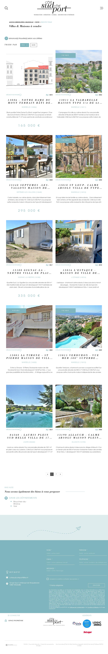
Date (34, 45)
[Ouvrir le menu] (101, 8)
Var (15, 506)
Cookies (79, 645)
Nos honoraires (60, 644)
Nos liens (90, 644)
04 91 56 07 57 (14, 572)
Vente (37, 22)
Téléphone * (84, 559)
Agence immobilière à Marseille (21, 22)
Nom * (49, 550)
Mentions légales (77, 644)
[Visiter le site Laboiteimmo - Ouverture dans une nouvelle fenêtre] (11, 645)
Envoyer (96, 585)
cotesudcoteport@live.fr (18, 578)
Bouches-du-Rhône (20, 502)
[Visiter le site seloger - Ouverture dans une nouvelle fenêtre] (87, 632)
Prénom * (83, 550)
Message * (51, 568)
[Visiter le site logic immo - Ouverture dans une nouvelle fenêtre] (97, 623)
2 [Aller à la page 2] (56, 474)
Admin (85, 644)
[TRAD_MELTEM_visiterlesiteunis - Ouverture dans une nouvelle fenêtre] (77, 623)
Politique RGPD (98, 644)
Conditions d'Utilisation (93, 607)
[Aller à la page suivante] (60, 474)
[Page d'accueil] (54, 8)
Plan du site (68, 644)
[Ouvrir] (6, 8)
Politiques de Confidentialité (77, 607)
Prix (25, 45)
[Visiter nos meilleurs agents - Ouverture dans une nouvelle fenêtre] (87, 623)
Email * (50, 559)
